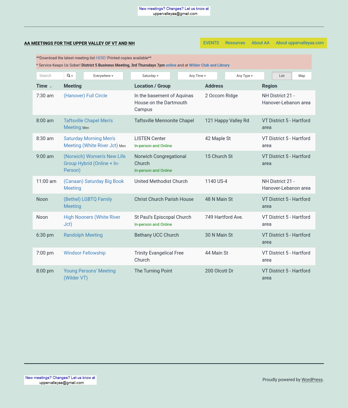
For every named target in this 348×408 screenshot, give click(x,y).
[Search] (50, 76)
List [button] (282, 76)
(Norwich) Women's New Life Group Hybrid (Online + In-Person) (95, 163)
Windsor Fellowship (85, 253)
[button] (103, 76)
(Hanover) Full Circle (85, 95)
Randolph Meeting (83, 235)
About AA (260, 42)
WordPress (312, 379)
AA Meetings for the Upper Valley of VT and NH (79, 43)
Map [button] (301, 76)
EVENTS (211, 42)
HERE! (101, 58)
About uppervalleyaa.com (300, 42)
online (171, 65)
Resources (235, 42)
